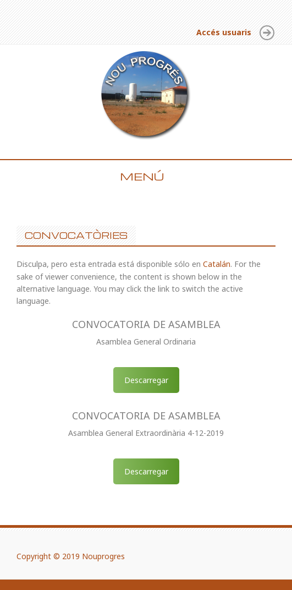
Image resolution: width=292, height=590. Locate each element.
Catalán (216, 264)
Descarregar (146, 380)
